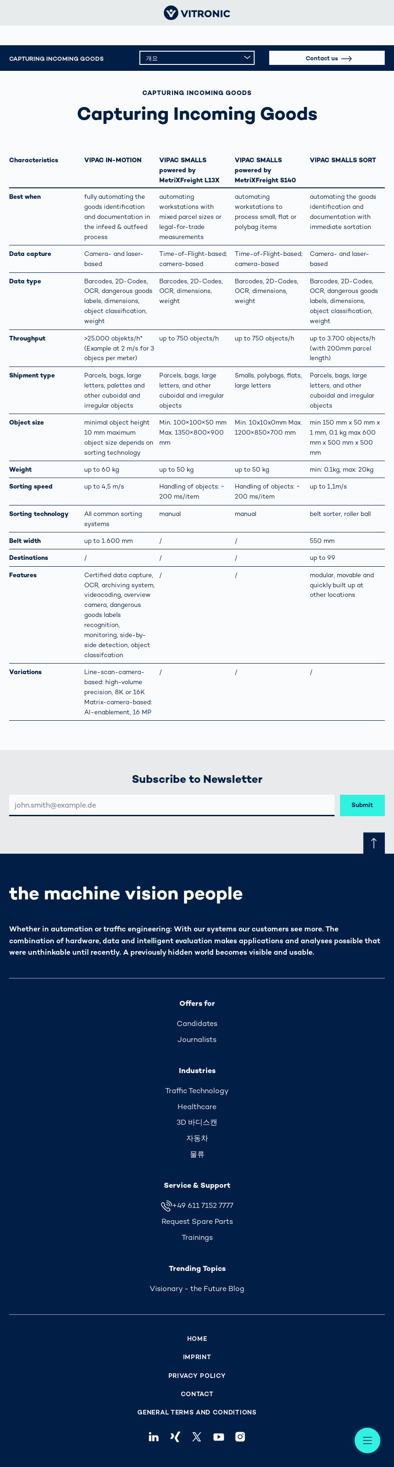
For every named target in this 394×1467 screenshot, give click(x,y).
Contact (197, 1394)
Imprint (197, 1357)
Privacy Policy (197, 1376)
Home (197, 1339)
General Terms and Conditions (196, 1412)
